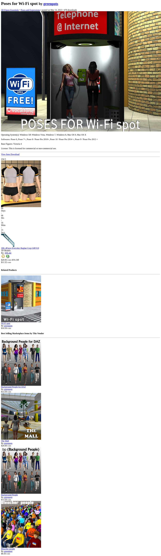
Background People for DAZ (13, 387)
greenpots (50, 4)
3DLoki (8, 253)
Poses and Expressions (30, 10)
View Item (6, 154)
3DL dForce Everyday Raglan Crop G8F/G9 (20, 248)
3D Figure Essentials (10, 10)
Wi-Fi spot (5, 323)
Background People (9, 495)
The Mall (5, 441)
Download (15, 154)
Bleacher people (8, 549)
